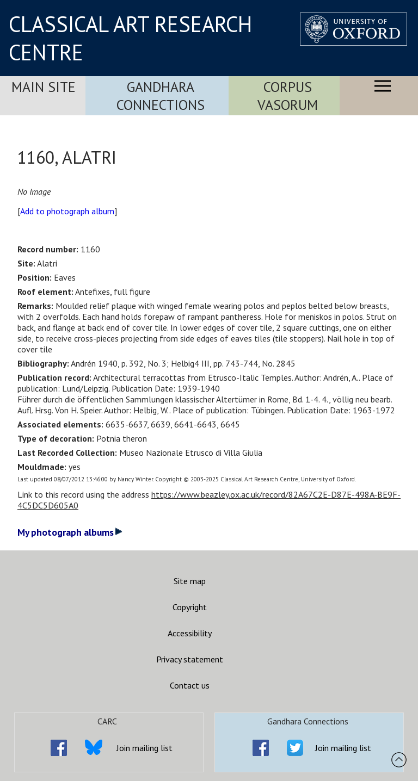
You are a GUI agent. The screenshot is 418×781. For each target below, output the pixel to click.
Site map (190, 580)
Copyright (190, 607)
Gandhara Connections (160, 96)
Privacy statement (189, 659)
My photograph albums (69, 532)
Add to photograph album (67, 211)
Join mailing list (144, 747)
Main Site (43, 87)
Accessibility (190, 633)
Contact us (190, 685)
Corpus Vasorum (287, 96)
